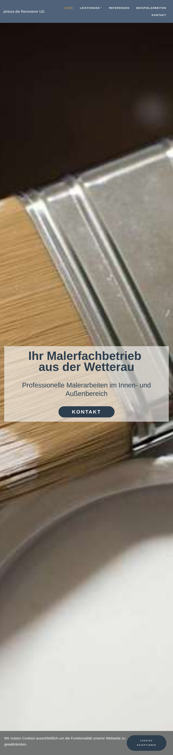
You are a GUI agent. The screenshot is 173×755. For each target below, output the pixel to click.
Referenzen (119, 7)
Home (68, 7)
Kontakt (159, 15)
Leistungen (91, 7)
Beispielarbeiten (151, 7)
